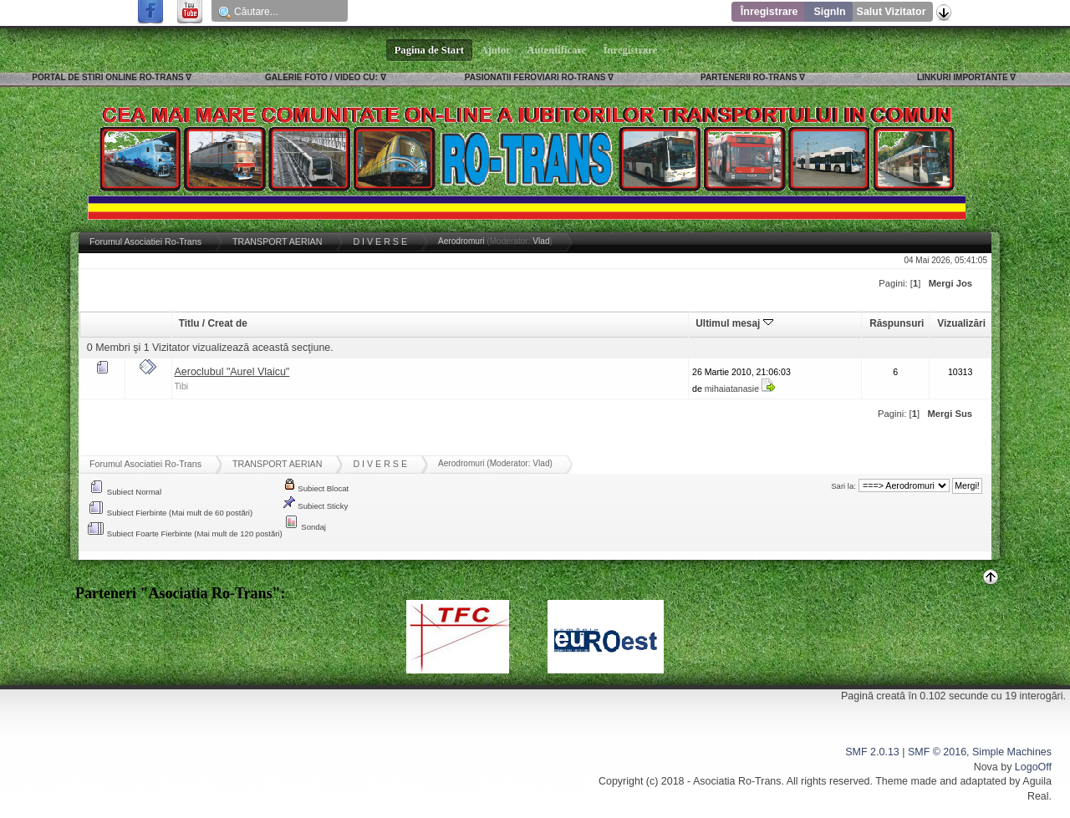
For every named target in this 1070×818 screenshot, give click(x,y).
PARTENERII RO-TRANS (749, 77)
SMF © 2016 (937, 752)
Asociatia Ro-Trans (737, 781)
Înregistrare (769, 12)
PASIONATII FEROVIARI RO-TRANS (535, 77)
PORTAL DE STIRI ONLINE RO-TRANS (107, 77)
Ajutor (495, 50)
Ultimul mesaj (734, 323)
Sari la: (843, 485)
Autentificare (557, 50)
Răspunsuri (896, 323)
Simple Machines (1012, 752)
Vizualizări (961, 323)
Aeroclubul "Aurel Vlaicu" (232, 372)
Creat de (227, 323)
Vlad (540, 241)
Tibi (182, 386)
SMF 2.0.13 (872, 752)
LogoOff (1033, 767)
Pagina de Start (429, 50)
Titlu (189, 323)
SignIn (829, 12)
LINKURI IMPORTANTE (962, 77)
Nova (986, 767)
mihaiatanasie (732, 389)
